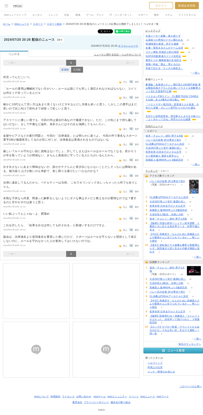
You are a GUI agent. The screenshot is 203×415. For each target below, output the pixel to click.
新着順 (65, 69)
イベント (134, 396)
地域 (77, 15)
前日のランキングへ (190, 344)
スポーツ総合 (54, 24)
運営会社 (77, 402)
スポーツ (143, 15)
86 (185, 36)
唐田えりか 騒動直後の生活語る (163, 60)
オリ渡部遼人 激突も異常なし (162, 155)
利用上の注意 (155, 367)
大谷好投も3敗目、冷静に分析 (167, 214)
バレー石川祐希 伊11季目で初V (163, 140)
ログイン (161, 5)
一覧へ (196, 72)
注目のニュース (154, 126)
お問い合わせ (83, 396)
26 (188, 40)
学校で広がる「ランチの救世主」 (164, 68)
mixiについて (41, 396)
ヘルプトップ (155, 363)
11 (188, 214)
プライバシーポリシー (96, 402)
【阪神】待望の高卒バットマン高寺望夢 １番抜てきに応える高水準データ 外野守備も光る (175, 226)
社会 (66, 15)
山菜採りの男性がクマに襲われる (164, 40)
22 (189, 52)
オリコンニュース (128, 45)
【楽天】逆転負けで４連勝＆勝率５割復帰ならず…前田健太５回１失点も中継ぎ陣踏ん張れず (175, 248)
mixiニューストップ (15, 15)
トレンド (53, 15)
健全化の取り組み (121, 402)
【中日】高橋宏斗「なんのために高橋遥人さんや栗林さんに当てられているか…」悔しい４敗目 (175, 237)
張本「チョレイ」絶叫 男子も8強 (164, 135)
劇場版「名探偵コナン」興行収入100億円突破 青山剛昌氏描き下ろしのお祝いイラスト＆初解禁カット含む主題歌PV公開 (173, 88)
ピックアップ (152, 30)
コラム (169, 15)
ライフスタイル (187, 15)
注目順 (77, 69)
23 (183, 44)
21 (186, 148)
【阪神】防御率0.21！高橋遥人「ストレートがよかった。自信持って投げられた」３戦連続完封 (175, 319)
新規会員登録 (187, 5)
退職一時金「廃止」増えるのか (163, 64)
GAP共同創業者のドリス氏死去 (163, 56)
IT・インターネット (121, 15)
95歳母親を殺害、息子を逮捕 (162, 43)
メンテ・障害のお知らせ (161, 371)
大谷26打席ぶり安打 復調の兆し (164, 148)
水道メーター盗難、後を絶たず (163, 36)
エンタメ (37, 15)
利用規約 (55, 396)
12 (193, 48)
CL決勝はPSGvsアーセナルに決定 (165, 144)
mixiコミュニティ (117, 396)
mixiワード (163, 396)
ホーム (7, 24)
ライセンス (68, 396)
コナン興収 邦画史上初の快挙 (162, 52)
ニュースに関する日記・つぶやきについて (117, 54)
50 (188, 68)
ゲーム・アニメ (95, 15)
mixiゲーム (100, 396)
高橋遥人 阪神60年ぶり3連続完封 (164, 159)
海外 (156, 15)
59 (185, 64)
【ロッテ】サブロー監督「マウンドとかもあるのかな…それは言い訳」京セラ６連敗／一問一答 (175, 330)
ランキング (151, 171)
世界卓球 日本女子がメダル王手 (163, 152)
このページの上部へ (191, 386)
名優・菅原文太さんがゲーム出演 (164, 47)
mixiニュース (21, 24)
